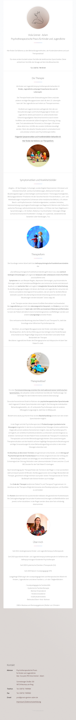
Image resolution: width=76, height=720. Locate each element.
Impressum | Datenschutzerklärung (29, 702)
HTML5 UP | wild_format (39, 710)
